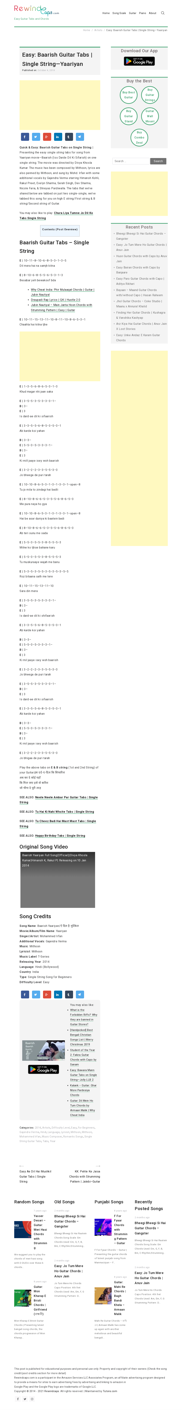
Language (54, 1132)
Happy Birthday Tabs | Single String (60, 835)
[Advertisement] (60, 105)
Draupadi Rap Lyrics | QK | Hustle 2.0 (55, 300)
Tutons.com (110, 1391)
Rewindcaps (51, 1391)
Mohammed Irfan (30, 1136)
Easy (74, 1127)
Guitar (132, 13)
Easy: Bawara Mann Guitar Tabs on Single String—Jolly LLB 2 (83, 1075)
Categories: (27, 1127)
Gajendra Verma (29, 1132)
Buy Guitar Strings (150, 95)
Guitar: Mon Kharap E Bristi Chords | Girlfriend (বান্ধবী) (40, 1300)
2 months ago (61, 1211)
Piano (142, 13)
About (152, 13)
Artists (98, 30)
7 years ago (40, 1211)
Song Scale (119, 13)
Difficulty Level (61, 1127)
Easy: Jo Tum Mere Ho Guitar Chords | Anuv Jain (68, 1271)
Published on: (30, 70)
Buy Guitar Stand (128, 116)
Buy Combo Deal (139, 137)
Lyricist (65, 1132)
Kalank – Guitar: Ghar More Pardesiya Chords (83, 1090)
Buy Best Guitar (128, 95)
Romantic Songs (73, 1136)
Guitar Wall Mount (150, 116)
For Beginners (86, 1127)
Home (106, 13)
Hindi (44, 1132)
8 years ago (40, 1282)
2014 (38, 1127)
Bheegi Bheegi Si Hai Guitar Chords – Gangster (69, 1222)
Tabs (46, 1141)
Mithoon (76, 1132)
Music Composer (52, 1136)
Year (53, 1141)
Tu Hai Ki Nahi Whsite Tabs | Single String (64, 812)
